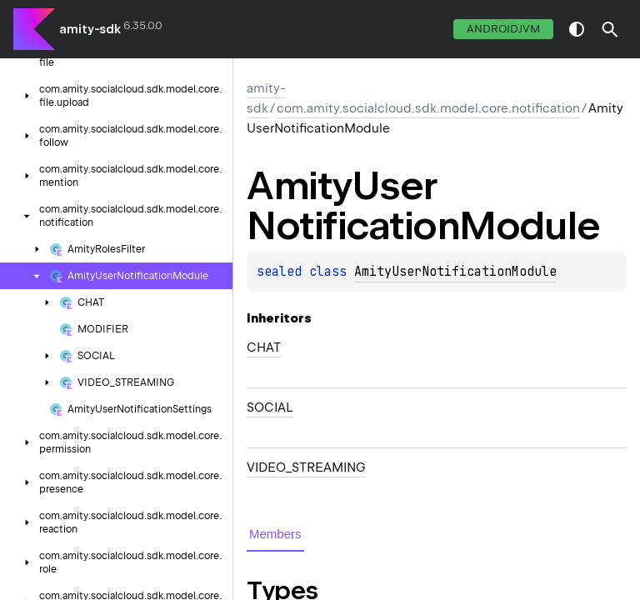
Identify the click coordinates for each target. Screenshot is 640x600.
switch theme (576, 29)
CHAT (264, 347)
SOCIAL (270, 407)
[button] (610, 29)
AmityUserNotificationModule (455, 271)
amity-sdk (90, 29)
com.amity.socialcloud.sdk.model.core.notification (428, 108)
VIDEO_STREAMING (306, 467)
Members (275, 534)
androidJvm (503, 28)
